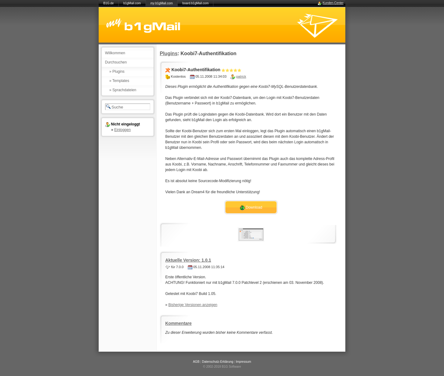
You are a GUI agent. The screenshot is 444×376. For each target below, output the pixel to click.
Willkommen (115, 53)
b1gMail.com (132, 3)
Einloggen (122, 130)
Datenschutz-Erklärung (217, 361)
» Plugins (117, 71)
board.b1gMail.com (195, 3)
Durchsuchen (116, 62)
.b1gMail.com (161, 3)
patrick (241, 76)
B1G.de (108, 3)
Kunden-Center (333, 3)
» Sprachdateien (122, 90)
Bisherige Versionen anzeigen (192, 305)
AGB (196, 361)
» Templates (119, 81)
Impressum (243, 361)
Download (251, 207)
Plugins (169, 53)
